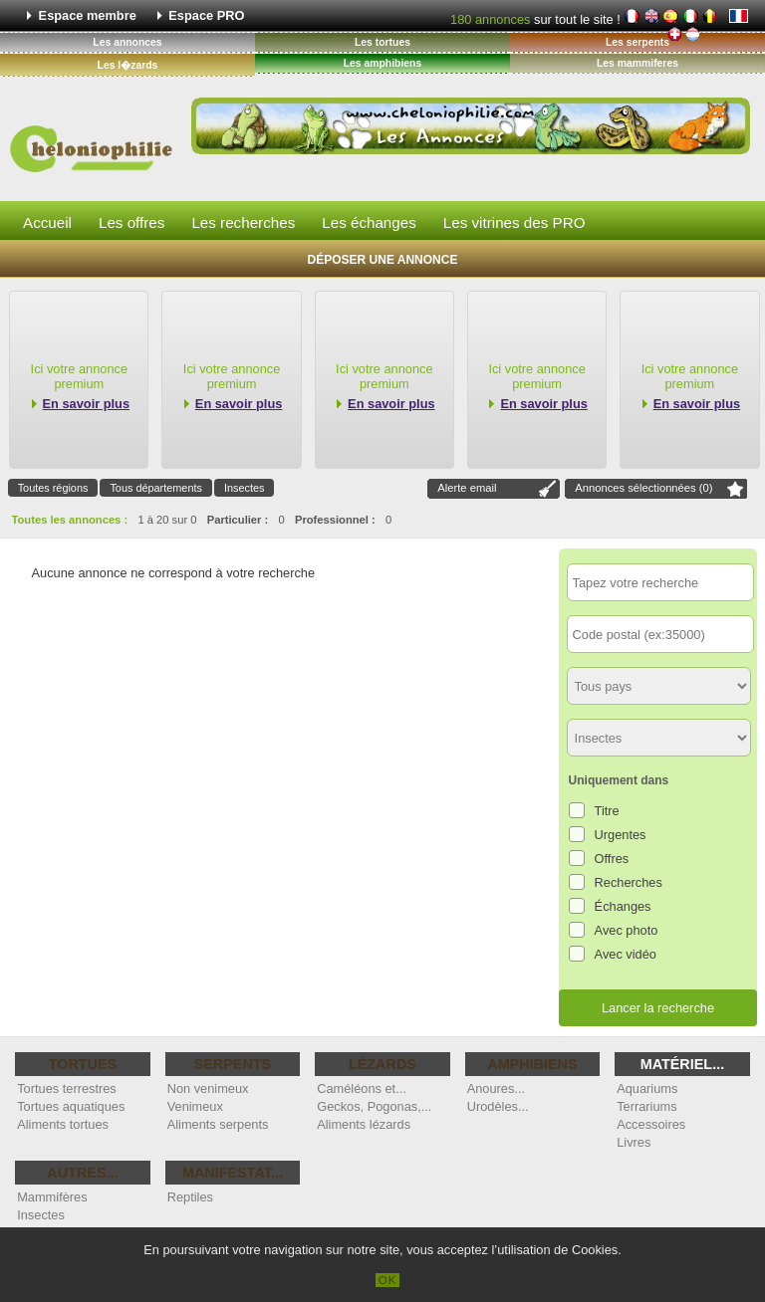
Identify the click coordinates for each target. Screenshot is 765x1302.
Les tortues (382, 42)
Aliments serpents (218, 1124)
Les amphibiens (383, 63)
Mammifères (52, 1197)
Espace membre (87, 15)
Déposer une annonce (383, 260)
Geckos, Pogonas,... (374, 1106)
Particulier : (238, 520)
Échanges (623, 906)
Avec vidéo (625, 954)
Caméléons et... (361, 1088)
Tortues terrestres (67, 1088)
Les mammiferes (637, 63)
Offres (612, 858)
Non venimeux (208, 1088)
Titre (607, 810)
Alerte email (466, 488)
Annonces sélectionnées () (643, 488)
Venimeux (195, 1106)
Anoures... (496, 1088)
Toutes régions (53, 488)
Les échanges (369, 222)
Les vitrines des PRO (514, 222)
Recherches (628, 882)
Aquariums (647, 1088)
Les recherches (243, 222)
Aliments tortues (63, 1124)
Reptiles (190, 1197)
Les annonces (127, 42)
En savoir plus (86, 403)
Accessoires (651, 1124)
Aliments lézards (363, 1124)
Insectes (244, 488)
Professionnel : (335, 520)
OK (388, 1280)
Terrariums (646, 1106)
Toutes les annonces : (70, 520)
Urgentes (620, 834)
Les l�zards (128, 65)
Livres (633, 1142)
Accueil (47, 222)
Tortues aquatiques (71, 1106)
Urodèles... (498, 1106)
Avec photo (626, 930)
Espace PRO (206, 15)
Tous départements (156, 488)
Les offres (131, 222)
